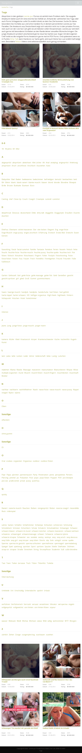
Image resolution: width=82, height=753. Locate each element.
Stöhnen (70, 546)
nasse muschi (55, 389)
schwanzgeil (16, 534)
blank (13, 182)
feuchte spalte (53, 252)
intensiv (5, 312)
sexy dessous (72, 537)
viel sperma (62, 604)
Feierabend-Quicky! (10, 128)
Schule (34, 528)
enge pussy (18, 232)
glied (22, 278)
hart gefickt (64, 292)
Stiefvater (62, 546)
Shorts (42, 540)
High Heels (51, 295)
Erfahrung (43, 232)
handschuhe (43, 292)
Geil (18, 275)
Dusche (77, 213)
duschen (5, 216)
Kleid (17, 339)
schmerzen (57, 525)
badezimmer (38, 179)
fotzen (15, 258)
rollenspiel (11, 511)
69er (18, 149)
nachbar (5, 389)
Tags (40, 751)
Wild (44, 621)
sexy (54, 537)
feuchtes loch (65, 252)
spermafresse (47, 543)
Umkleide (5, 590)
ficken (4, 255)
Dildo (34, 213)
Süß (62, 549)
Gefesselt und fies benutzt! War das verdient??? (57, 680)
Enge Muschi (7, 232)
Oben (4, 406)
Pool (31, 477)
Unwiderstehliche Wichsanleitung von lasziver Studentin (58, 81)
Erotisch (51, 232)
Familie (33, 249)
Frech (32, 258)
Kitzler (11, 339)
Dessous (15, 213)
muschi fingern (50, 373)
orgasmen (17, 461)
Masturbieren (59, 369)
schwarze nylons (61, 534)
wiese (39, 621)
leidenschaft (40, 356)
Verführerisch (17, 604)
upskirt (40, 590)
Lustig (54, 356)
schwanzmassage (29, 534)
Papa (9, 475)
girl (17, 278)
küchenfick (65, 339)
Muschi (27, 373)
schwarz (41, 534)
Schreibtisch (7, 528)
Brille (4, 185)
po (18, 477)
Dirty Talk (14, 39)
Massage (27, 369)
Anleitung (74, 162)
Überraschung (8, 577)
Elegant (51, 229)
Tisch (28, 563)
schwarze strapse (9, 537)
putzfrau (35, 481)
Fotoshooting (61, 255)
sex (28, 537)
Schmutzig (68, 525)
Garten (4, 275)
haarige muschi (14, 292)
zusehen (49, 634)
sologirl (58, 540)
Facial (13, 249)
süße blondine (71, 549)
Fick (73, 252)
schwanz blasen (8, 531)
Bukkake (17, 185)
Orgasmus (27, 461)
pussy (28, 481)
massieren (36, 369)
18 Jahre (8, 149)
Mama (12, 369)
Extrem (5, 236)
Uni (11, 590)
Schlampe (39, 525)
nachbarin (14, 389)
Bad (13, 179)
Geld (55, 275)
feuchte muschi (26, 252)
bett (75, 179)
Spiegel (5, 546)
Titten (34, 563)
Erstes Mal (60, 232)
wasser (5, 621)
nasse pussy (67, 389)
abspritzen (16, 162)
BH (3, 182)
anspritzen (6, 165)
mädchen (5, 369)
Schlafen (18, 525)
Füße (74, 258)
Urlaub (47, 590)
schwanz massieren (55, 531)
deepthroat (6, 213)
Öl (2, 447)
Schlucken (48, 525)
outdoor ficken (47, 461)
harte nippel (7, 295)
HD (28, 295)
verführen (6, 604)
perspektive (60, 475)
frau (20, 258)
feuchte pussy (40, 252)
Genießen (62, 275)
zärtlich (5, 634)
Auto (48, 165)
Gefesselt (12, 275)
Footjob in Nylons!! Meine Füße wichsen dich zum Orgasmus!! (61, 129)
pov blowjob (68, 477)
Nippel (76, 389)
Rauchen (26, 508)
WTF (67, 621)
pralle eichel (14, 481)
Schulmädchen (53, 528)
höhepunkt (6, 298)
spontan (26, 546)
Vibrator (53, 604)
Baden (18, 179)
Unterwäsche (30, 590)
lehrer (31, 356)
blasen (44, 182)
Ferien (55, 249)
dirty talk (40, 213)
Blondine (64, 182)
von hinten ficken (41, 607)
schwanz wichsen (71, 531)
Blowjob (72, 182)
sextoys (48, 537)
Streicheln (28, 549)
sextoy (41, 537)
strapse (13, 549)
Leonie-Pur (5, 7)
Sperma (5, 543)
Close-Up (17, 199)
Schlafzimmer (28, 525)
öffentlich (5, 420)
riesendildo (74, 508)
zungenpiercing (28, 634)
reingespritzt (43, 508)
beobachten (67, 179)
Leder (25, 356)
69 (14, 149)
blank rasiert (22, 182)
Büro (32, 185)
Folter (44, 255)
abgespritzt (6, 162)
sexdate (34, 537)
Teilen (14, 563)
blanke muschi (34, 182)
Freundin (67, 258)
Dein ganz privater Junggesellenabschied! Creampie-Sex (19, 81)
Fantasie (40, 249)
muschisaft (73, 373)
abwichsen (26, 162)
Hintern (70, 295)
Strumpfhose (45, 549)
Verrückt (27, 604)
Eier (34, 229)
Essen (76, 232)
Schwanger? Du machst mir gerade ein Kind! (20, 728)
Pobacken (24, 477)
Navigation (7, 3)
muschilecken (62, 373)
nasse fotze (43, 389)
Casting (5, 199)
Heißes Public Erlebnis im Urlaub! (56, 728)
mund (20, 373)
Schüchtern (25, 528)
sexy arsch (61, 537)
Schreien (16, 528)
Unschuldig (19, 590)
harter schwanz (19, 295)
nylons (17, 392)
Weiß (19, 621)
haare (4, 292)
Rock (4, 511)
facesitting (6, 249)
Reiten (52, 508)
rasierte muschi (15, 508)
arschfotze (21, 165)
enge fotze (63, 229)
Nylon (11, 392)
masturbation (47, 369)
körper (34, 339)
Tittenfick (42, 563)
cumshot (56, 199)
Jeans (4, 325)
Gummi (33, 278)
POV (60, 477)
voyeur (53, 607)
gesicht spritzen (8, 278)
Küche (57, 339)
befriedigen (49, 179)
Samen (10, 525)
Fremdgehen (50, 258)
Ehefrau (5, 229)
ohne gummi (7, 433)
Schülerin (42, 528)
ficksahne (19, 255)
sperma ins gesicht (17, 543)
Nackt (35, 389)
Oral (3, 461)
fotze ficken (6, 258)
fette (75, 249)
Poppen (53, 477)
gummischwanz (43, 278)
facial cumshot (23, 249)
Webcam (12, 621)
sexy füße (6, 540)
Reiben (34, 508)
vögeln (71, 604)
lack (3, 356)
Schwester (21, 537)
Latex (8, 356)
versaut (35, 604)
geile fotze (26, 275)
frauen (26, 258)
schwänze (6, 534)
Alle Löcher (36, 162)
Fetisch (18, 41)
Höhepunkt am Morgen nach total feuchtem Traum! (20, 680)
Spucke (48, 546)
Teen (8, 563)
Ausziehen (41, 165)
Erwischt (69, 232)
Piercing (5, 477)
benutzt (58, 179)
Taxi (3, 563)
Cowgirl (32, 199)
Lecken (19, 356)
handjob (24, 292)
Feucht (4, 252)
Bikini (7, 182)
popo (36, 477)
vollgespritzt (7, 607)
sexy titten (34, 540)
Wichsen (32, 621)
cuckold (48, 199)
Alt (43, 162)
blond (50, 182)
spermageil (59, 543)
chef (11, 199)
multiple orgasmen (9, 373)
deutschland (25, 213)
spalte (71, 540)
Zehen (11, 634)
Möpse (69, 369)
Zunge (18, 634)
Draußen (68, 213)
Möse (75, 369)
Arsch (14, 165)
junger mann (40, 325)
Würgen (73, 621)
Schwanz (73, 528)
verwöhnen (44, 604)
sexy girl (14, 540)
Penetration (43, 475)
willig (50, 621)
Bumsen (25, 185)
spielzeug (18, 546)
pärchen (15, 475)
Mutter (5, 376)
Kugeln (73, 339)
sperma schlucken (33, 543)
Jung (9, 325)
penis (51, 475)
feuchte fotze (13, 252)
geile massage (37, 275)
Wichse (25, 621)
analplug (54, 162)
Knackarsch (25, 339)
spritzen (40, 546)
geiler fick (48, 275)
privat (22, 481)
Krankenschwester (45, 339)
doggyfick (49, 213)
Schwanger (64, 528)
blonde (57, 182)
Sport (33, 546)
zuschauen (40, 634)
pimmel (12, 477)
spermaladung (71, 543)
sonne (64, 540)
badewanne (27, 179)
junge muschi (28, 325)
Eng (56, 229)
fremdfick (40, 258)
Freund (59, 258)
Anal (47, 162)
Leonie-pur (28, 16)
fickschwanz (29, 255)
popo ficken (44, 477)
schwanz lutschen (39, 531)
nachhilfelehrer (25, 389)
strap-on (5, 549)
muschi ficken (36, 373)
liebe (49, 356)
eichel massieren (25, 229)
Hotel (22, 298)
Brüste (10, 185)
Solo (52, 540)
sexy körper (24, 540)
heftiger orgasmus (38, 295)
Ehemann (13, 229)
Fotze (70, 255)
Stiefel (54, 546)
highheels (61, 295)
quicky (4, 494)
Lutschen (62, 356)
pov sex (5, 481)
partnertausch (26, 475)
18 (3, 149)
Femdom (48, 249)
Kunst (4, 342)
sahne (4, 525)
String (36, 549)
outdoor (36, 461)
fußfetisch (6, 261)
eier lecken (42, 229)
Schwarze (49, 534)
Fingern (38, 255)
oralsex (9, 461)
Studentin (56, 549)
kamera (5, 339)
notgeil (5, 392)
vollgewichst (18, 607)
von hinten (28, 607)
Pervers (69, 475)
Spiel (11, 546)
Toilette (50, 563)
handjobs (33, 292)
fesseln (62, 249)
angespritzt (64, 162)
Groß (27, 278)
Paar (4, 475)
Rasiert (5, 508)
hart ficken (53, 292)
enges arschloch (30, 232)
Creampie (40, 199)
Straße (20, 549)
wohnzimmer (58, 621)
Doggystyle (59, 213)
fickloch (11, 255)
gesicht (70, 275)
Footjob (51, 255)
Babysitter (6, 179)
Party (35, 475)
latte (13, 356)
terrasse (21, 563)
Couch (25, 199)
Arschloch (31, 165)
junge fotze (17, 325)
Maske (19, 369)
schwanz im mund (23, 531)
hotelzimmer (31, 298)
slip (47, 540)
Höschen (15, 298)
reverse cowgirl (62, 508)
